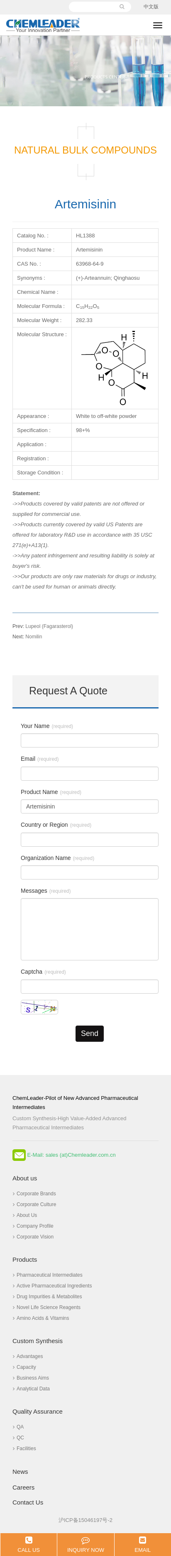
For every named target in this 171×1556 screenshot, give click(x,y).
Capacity (24, 1367)
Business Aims (31, 1378)
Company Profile (33, 1226)
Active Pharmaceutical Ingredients (52, 1286)
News (20, 1471)
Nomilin (27, 637)
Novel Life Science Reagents (47, 1307)
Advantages (28, 1356)
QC (18, 1438)
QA (18, 1427)
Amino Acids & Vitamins (41, 1318)
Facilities (24, 1448)
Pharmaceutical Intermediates (48, 1275)
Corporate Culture (34, 1204)
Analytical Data (31, 1389)
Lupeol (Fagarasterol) (42, 626)
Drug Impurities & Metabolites (47, 1297)
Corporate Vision (33, 1237)
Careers (23, 1487)
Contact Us (27, 1502)
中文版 (151, 7)
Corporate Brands (34, 1194)
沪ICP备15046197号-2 (85, 1520)
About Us (25, 1215)
